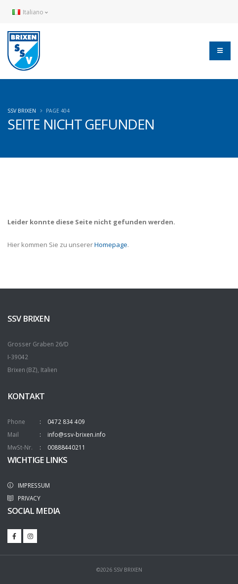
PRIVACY (23, 498)
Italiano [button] (30, 12)
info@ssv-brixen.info (76, 434)
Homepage (110, 244)
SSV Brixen (21, 110)
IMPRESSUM (28, 485)
